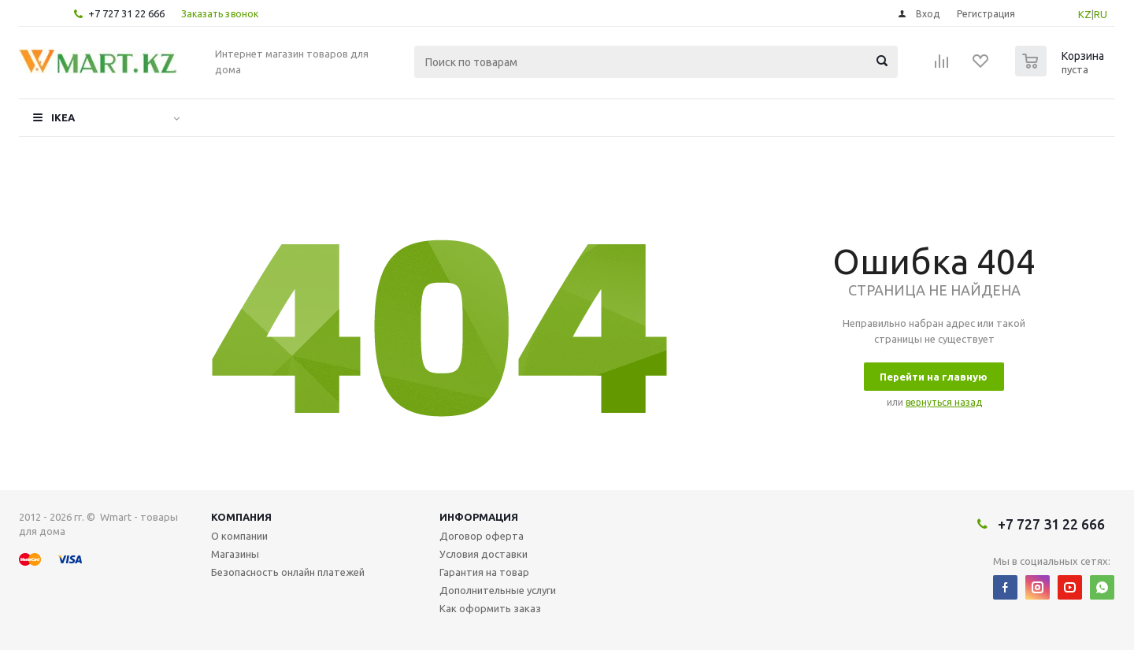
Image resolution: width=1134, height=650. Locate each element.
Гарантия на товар (484, 572)
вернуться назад (944, 402)
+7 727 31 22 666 (126, 13)
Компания (241, 516)
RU (1100, 14)
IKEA (63, 117)
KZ (1084, 14)
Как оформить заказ (490, 608)
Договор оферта (481, 535)
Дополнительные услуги (497, 590)
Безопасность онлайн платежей (288, 572)
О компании (239, 535)
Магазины (235, 553)
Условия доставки (483, 553)
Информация (478, 516)
